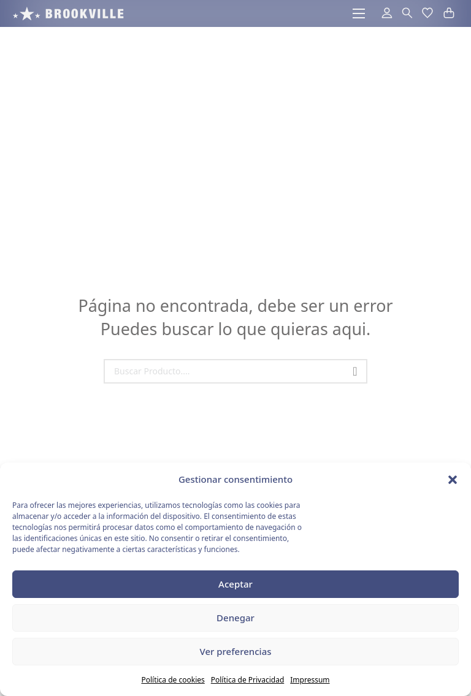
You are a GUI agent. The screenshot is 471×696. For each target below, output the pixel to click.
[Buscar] (355, 371)
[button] (452, 480)
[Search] (235, 371)
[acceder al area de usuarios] (382, 13)
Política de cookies (172, 680)
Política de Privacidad (248, 680)
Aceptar (235, 584)
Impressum (309, 680)
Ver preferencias (235, 651)
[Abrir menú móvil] (359, 13)
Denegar (235, 617)
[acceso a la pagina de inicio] (68, 13)
